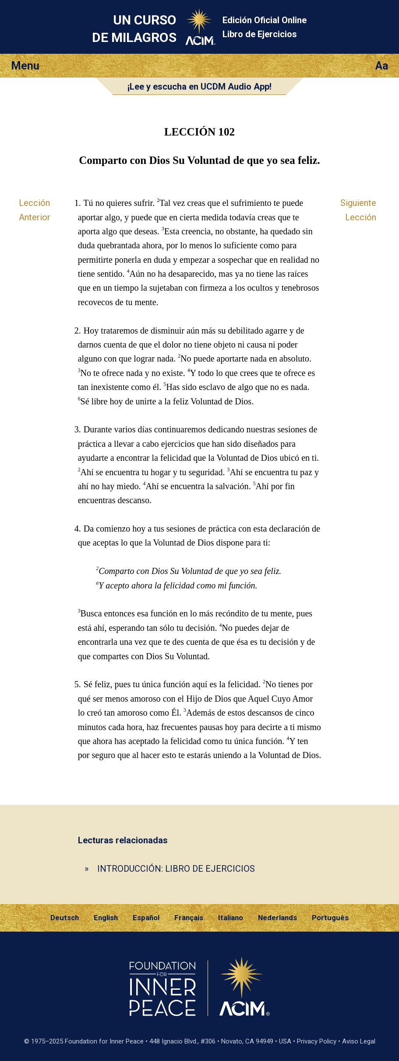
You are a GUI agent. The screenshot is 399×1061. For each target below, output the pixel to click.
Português (330, 917)
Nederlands (277, 917)
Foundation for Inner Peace (104, 1041)
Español (146, 917)
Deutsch (64, 917)
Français (188, 917)
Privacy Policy (316, 1041)
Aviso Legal (358, 1041)
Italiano (230, 917)
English (106, 917)
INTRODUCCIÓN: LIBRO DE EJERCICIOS (176, 868)
